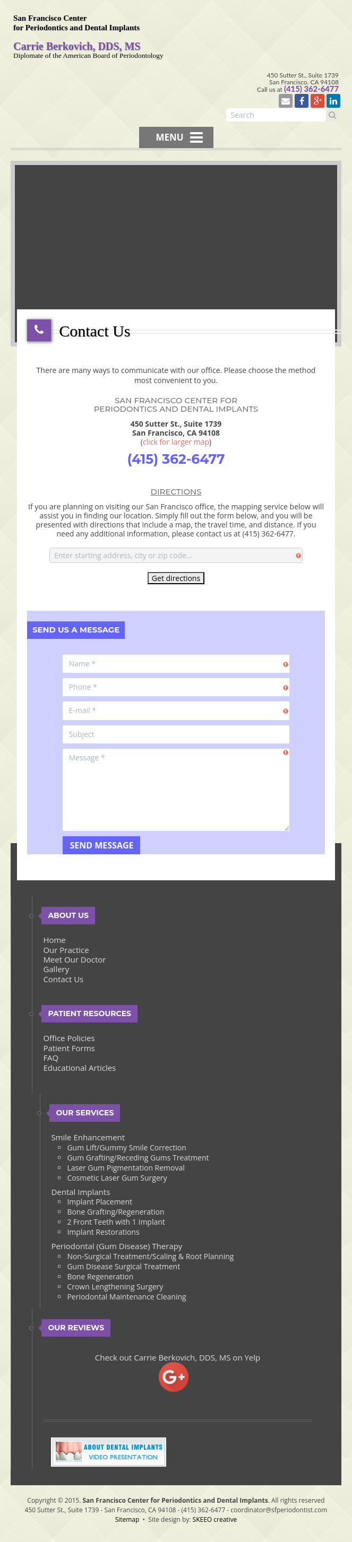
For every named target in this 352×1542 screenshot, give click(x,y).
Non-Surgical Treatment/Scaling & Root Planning (150, 1258)
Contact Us (63, 980)
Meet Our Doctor (74, 961)
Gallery (56, 971)
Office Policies (69, 1040)
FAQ (50, 1059)
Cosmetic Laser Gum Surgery (117, 1179)
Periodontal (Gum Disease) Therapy (116, 1248)
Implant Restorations (103, 1234)
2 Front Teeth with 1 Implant (116, 1224)
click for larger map (176, 443)
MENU (179, 138)
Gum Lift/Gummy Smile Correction (126, 1149)
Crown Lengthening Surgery (115, 1288)
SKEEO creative (215, 1521)
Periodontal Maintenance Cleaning (126, 1298)
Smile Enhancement (88, 1139)
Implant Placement (99, 1204)
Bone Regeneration (100, 1278)
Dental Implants (80, 1193)
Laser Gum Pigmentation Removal (125, 1169)
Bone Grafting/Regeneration (115, 1214)
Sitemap (127, 1521)
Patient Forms (69, 1049)
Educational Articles (79, 1069)
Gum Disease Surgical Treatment (123, 1268)
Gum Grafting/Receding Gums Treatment (138, 1159)
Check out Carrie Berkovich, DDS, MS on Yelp (178, 1359)
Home (54, 942)
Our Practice (66, 951)
